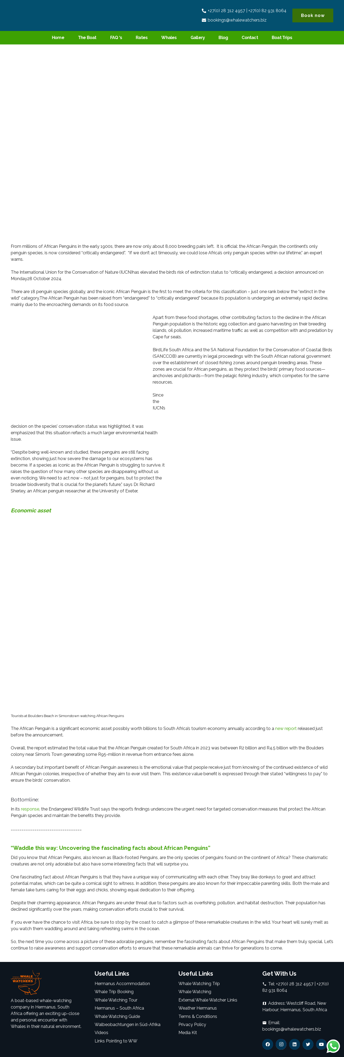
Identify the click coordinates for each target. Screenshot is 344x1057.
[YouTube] (321, 1044)
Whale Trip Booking (114, 991)
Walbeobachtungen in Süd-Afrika (127, 1024)
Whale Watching (194, 991)
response (29, 809)
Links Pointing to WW (116, 1041)
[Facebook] (267, 1044)
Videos (101, 1032)
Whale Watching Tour (116, 1000)
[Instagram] (281, 1044)
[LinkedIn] (294, 1044)
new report (286, 728)
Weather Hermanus (197, 1008)
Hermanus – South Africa (119, 1008)
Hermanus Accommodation (122, 983)
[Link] (34, 15)
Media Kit (187, 1032)
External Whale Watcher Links (207, 1000)
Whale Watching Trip (199, 983)
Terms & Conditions (197, 1016)
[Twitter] (308, 1044)
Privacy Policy (192, 1024)
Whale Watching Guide (117, 1016)
